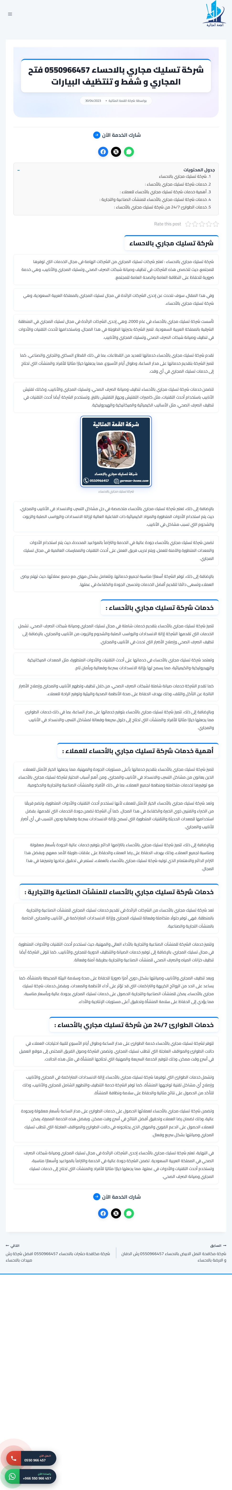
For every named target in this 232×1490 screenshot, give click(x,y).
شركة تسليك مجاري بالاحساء (183, 176)
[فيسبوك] (103, 152)
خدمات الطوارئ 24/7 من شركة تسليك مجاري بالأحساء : (160, 207)
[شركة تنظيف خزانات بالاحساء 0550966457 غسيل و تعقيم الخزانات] (116, 1343)
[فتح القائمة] (10, 14)
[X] (116, 152)
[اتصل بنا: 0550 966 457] (31, 1458)
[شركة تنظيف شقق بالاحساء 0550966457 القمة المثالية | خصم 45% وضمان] (116, 1417)
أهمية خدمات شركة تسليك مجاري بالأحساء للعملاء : (163, 192)
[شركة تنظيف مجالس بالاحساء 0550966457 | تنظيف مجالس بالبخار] (191, 1343)
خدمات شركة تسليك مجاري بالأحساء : (176, 184)
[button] (116, 170)
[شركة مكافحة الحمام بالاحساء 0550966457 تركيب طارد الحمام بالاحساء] (191, 1417)
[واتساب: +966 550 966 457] (30, 1476)
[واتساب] (129, 152)
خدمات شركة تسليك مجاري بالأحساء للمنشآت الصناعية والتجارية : (153, 199)
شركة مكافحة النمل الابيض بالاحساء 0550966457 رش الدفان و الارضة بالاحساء (173, 1253)
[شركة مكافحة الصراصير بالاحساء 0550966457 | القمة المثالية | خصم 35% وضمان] (41, 1417)
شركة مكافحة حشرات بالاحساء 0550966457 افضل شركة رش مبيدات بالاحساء (59, 1253)
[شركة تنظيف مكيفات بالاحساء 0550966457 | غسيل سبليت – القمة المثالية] (41, 1343)
